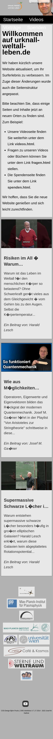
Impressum (44, 2)
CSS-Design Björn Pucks (10, 711)
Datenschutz (35, 2)
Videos (36, 19)
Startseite (13, 19)
